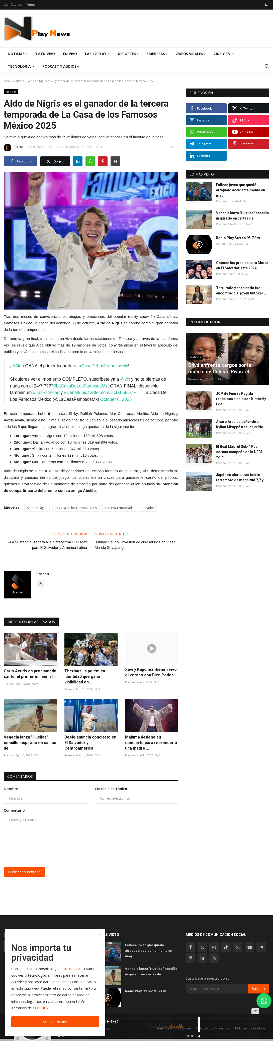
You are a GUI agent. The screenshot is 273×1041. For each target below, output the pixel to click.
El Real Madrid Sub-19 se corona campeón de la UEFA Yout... (239, 452)
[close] (100, 934)
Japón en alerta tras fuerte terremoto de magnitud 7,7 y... (241, 477)
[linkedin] (202, 957)
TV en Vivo (45, 53)
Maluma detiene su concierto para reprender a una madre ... (151, 742)
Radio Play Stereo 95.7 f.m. (238, 238)
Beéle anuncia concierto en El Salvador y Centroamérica (90, 742)
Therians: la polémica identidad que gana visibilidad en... (84, 675)
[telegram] (261, 946)
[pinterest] (190, 957)
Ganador (147, 507)
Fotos (31, 5)
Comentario (14, 809)
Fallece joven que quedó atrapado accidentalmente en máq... (240, 190)
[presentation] (42, 852)
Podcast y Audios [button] (60, 66)
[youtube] (249, 946)
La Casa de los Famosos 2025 (76, 507)
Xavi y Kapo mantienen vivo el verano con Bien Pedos (151, 671)
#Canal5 (72, 392)
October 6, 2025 (116, 398)
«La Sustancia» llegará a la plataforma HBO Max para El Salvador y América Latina (47, 544)
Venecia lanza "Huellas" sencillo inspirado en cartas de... (30, 742)
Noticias (18, 81)
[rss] (214, 957)
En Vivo (70, 53)
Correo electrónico (111, 787)
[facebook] (190, 946)
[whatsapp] (237, 946)
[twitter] (202, 946)
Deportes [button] (128, 53)
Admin (220, 243)
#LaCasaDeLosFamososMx (101, 365)
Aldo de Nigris (37, 507)
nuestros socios (70, 968)
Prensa (14, 147)
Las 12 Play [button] (97, 53)
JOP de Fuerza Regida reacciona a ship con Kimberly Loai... (241, 399)
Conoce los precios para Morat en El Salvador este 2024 (242, 265)
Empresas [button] (157, 53)
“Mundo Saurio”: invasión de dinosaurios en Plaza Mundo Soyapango (135, 544)
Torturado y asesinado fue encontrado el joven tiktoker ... (241, 290)
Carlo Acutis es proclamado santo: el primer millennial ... (30, 673)
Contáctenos (13, 5)
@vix (125, 378)
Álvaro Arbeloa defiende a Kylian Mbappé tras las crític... (241, 424)
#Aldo (18, 365)
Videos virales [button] (190, 53)
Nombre (11, 787)
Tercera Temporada (119, 507)
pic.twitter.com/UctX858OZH (109, 392)
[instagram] (214, 946)
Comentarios (20, 775)
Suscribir (258, 987)
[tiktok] (226, 946)
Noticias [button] (17, 53)
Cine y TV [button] (224, 53)
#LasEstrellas (46, 392)
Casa (7, 81)
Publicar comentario (24, 871)
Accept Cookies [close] (55, 1021)
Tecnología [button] (21, 66)
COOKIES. (41, 1008)
